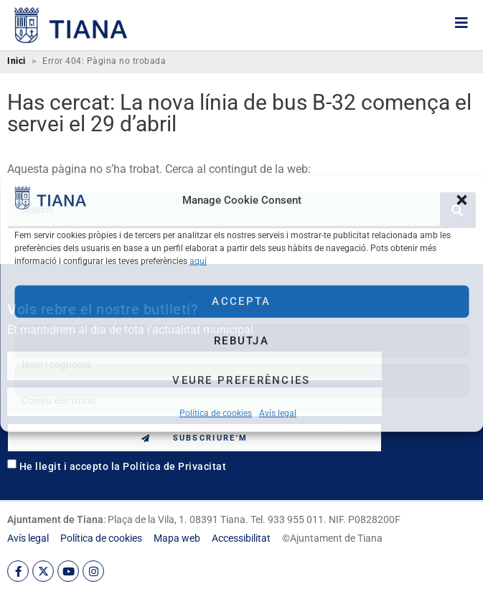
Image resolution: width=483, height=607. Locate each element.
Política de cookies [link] (215, 413)
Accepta (241, 301)
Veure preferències (241, 380)
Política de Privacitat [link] (174, 466)
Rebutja (241, 340)
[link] (50, 205)
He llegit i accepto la (123, 466)
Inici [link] (16, 61)
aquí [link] (198, 260)
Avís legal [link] (277, 413)
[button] (461, 200)
